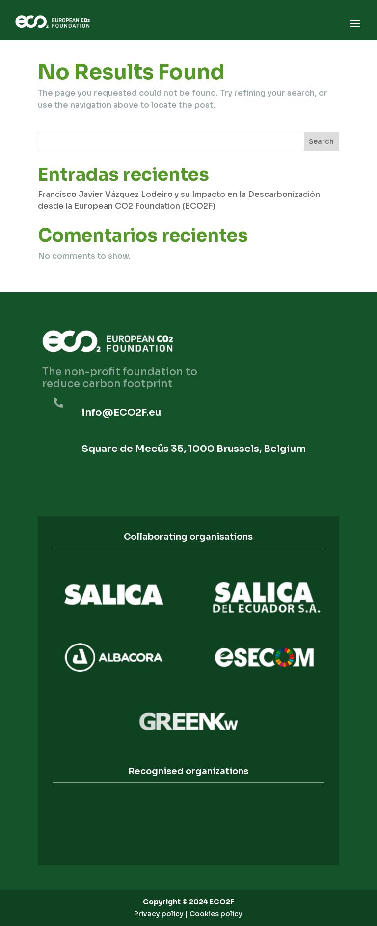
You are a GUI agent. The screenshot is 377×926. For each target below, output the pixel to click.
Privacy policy (159, 913)
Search (321, 141)
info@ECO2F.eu (121, 412)
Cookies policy (215, 913)
